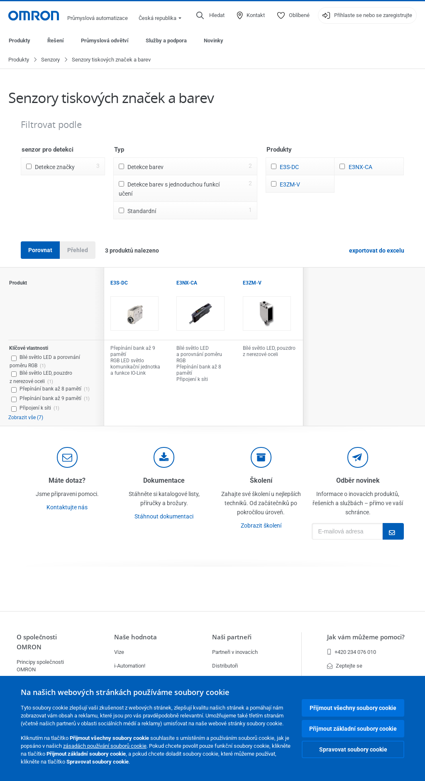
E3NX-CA (360, 167)
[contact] (67, 457)
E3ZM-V (290, 185)
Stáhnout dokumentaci (163, 516)
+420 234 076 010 (351, 652)
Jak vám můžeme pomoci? (366, 637)
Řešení (55, 40)
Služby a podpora (166, 40)
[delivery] (261, 457)
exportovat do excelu (376, 251)
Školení (261, 481)
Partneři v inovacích (235, 652)
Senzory (50, 60)
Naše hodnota (135, 637)
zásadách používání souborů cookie (105, 746)
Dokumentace (164, 481)
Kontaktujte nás (67, 507)
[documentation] (164, 457)
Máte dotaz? (67, 481)
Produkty (19, 40)
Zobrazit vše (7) (25, 418)
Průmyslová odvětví (105, 40)
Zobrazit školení (261, 526)
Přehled (77, 250)
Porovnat (40, 250)
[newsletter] (357, 457)
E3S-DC (289, 167)
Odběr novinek (358, 481)
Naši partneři (232, 637)
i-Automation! (129, 666)
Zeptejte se (344, 666)
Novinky (213, 40)
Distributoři (225, 666)
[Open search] (210, 15)
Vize (119, 652)
